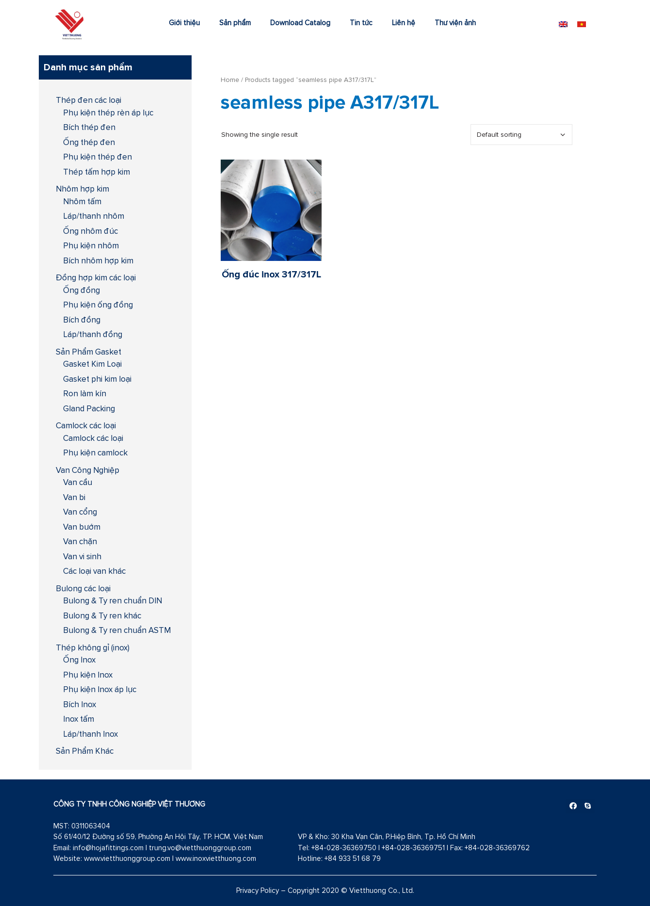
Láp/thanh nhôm (93, 216)
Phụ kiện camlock (95, 452)
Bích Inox (79, 704)
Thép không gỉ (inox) (93, 647)
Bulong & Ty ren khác (102, 615)
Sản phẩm (235, 22)
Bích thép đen (89, 127)
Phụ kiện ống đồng (98, 304)
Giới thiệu (184, 22)
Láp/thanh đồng (92, 334)
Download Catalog (300, 22)
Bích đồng (81, 319)
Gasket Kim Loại (92, 364)
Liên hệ (403, 22)
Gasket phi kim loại (97, 379)
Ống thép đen (89, 142)
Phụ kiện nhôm (91, 245)
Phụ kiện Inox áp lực (99, 689)
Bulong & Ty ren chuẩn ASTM (117, 630)
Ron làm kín (84, 393)
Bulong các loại (83, 588)
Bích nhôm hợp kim (98, 260)
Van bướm (81, 527)
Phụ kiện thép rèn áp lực (108, 112)
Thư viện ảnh (455, 22)
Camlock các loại (86, 425)
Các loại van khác (94, 571)
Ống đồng (81, 290)
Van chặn (80, 541)
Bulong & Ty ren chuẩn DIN (112, 600)
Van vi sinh (82, 556)
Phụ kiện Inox (88, 675)
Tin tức (361, 22)
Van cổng (80, 512)
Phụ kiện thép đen (97, 157)
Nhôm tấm (82, 201)
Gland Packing (89, 408)
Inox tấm (78, 719)
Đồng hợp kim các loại (96, 277)
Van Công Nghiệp (87, 470)
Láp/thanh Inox (90, 734)
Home (230, 79)
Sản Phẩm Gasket (88, 351)
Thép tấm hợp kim (96, 172)
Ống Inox (79, 659)
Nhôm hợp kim (82, 189)
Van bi (74, 497)
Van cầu (77, 482)
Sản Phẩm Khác (85, 751)
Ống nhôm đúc (90, 231)
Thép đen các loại (88, 100)
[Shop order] (521, 134)
